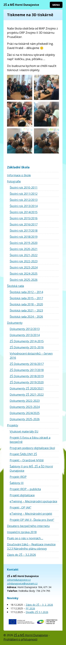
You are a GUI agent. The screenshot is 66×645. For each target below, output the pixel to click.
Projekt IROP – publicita (25, 489)
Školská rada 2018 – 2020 (26, 304)
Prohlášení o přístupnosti (20, 639)
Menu (56, 4)
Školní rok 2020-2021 (23, 249)
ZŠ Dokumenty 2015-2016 (27, 347)
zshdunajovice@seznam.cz (22, 583)
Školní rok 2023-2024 (23, 267)
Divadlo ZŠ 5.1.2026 (37, 612)
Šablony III (17, 483)
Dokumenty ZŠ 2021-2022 (27, 395)
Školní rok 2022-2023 (23, 261)
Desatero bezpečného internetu (28, 526)
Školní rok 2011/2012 (23, 194)
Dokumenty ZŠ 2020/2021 (27, 388)
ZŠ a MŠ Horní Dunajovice (21, 5)
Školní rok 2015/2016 (23, 218)
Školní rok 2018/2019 (23, 237)
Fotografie (14, 181)
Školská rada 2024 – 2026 (26, 317)
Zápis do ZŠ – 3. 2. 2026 (39, 604)
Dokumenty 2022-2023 (25, 401)
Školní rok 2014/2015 (23, 212)
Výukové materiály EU (24, 431)
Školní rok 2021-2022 (23, 255)
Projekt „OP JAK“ (20, 507)
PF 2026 (30, 608)
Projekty (12, 425)
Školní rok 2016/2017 (23, 224)
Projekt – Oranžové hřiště (27, 460)
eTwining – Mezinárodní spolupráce (33, 501)
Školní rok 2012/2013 (23, 200)
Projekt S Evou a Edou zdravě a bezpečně (30, 440)
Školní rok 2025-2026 (23, 280)
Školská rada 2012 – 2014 (26, 292)
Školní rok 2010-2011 (23, 187)
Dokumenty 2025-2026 (25, 419)
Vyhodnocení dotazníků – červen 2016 (31, 356)
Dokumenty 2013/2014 (25, 335)
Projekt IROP (18, 477)
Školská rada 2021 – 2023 (26, 310)
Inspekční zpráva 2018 (22, 532)
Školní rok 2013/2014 (23, 206)
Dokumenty (15, 323)
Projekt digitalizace (22, 495)
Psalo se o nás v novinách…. (25, 538)
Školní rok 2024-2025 (23, 274)
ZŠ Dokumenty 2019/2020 (27, 382)
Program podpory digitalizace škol (32, 448)
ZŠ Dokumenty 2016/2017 (27, 364)
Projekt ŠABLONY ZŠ (23, 454)
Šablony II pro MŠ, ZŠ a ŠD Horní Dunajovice (31, 468)
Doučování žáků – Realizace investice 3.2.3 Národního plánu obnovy (31, 546)
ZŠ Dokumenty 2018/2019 (27, 376)
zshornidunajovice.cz (19, 579)
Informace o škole (19, 175)
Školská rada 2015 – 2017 (26, 298)
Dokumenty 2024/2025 (25, 413)
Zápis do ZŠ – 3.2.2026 (21, 555)
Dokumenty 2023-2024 (25, 407)
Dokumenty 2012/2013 (25, 329)
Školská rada (15, 286)
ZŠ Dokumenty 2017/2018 (27, 370)
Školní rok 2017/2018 (23, 231)
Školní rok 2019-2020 (23, 243)
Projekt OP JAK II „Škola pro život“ (32, 520)
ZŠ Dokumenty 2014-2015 (27, 341)
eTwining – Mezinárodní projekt (31, 514)
